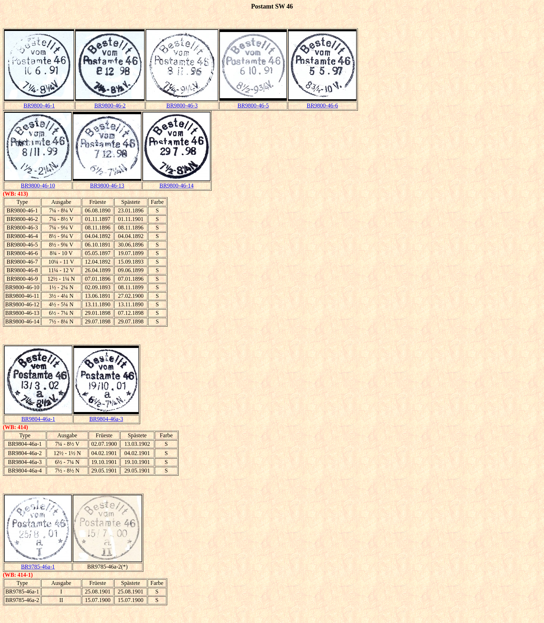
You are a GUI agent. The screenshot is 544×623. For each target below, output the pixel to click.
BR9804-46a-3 (106, 419)
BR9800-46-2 (110, 105)
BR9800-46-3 (182, 105)
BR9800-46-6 (322, 105)
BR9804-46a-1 (38, 419)
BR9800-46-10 (38, 186)
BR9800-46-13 (107, 186)
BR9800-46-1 (39, 105)
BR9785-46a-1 (38, 567)
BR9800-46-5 (253, 105)
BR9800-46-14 (176, 186)
